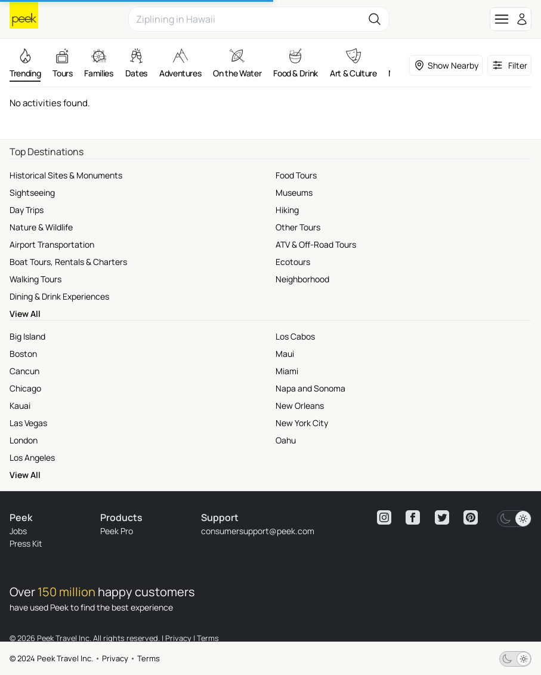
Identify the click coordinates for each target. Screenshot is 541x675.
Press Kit (26, 543)
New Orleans (300, 405)
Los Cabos (295, 336)
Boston (23, 353)
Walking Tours (35, 279)
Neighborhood (302, 279)
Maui (285, 353)
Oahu (286, 440)
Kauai (20, 405)
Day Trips (27, 209)
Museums (294, 192)
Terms (148, 658)
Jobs (18, 531)
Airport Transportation (52, 244)
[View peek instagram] (384, 517)
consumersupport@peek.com (257, 531)
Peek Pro (116, 531)
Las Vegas (28, 423)
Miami (287, 371)
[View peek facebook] (413, 517)
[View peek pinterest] (470, 517)
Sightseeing (32, 192)
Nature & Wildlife (41, 227)
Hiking (287, 209)
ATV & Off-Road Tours (316, 244)
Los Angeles (32, 457)
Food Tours (296, 175)
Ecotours (293, 261)
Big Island (27, 336)
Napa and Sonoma (310, 388)
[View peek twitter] (442, 517)
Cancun (24, 371)
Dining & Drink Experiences (59, 296)
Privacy (115, 658)
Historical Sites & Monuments (66, 175)
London (24, 440)
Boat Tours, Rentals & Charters (68, 261)
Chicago (25, 388)
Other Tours (298, 227)
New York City (302, 423)
